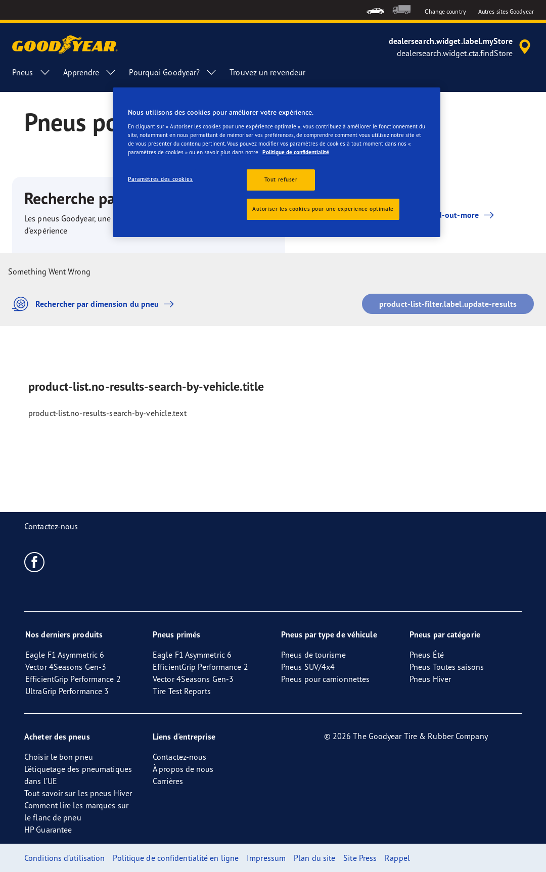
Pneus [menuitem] (31, 72)
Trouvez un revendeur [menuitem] (267, 72)
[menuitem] (375, 10)
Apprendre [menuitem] (90, 72)
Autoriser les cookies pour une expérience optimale (322, 208)
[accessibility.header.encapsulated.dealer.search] (461, 47)
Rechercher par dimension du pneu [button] (95, 304)
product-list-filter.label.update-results (448, 304)
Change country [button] (445, 11)
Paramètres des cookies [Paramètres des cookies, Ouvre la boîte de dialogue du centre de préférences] (160, 178)
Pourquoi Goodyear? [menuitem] (173, 72)
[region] (276, 162)
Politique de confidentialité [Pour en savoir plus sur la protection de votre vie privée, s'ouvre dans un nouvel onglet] (295, 152)
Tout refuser (281, 179)
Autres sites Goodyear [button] (506, 11)
